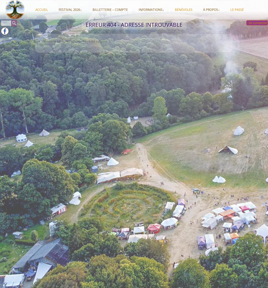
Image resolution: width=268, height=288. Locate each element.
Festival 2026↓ (70, 10)
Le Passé (237, 10)
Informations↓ (151, 10)
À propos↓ (211, 10)
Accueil (41, 10)
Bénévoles (183, 10)
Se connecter (258, 23)
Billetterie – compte (110, 10)
